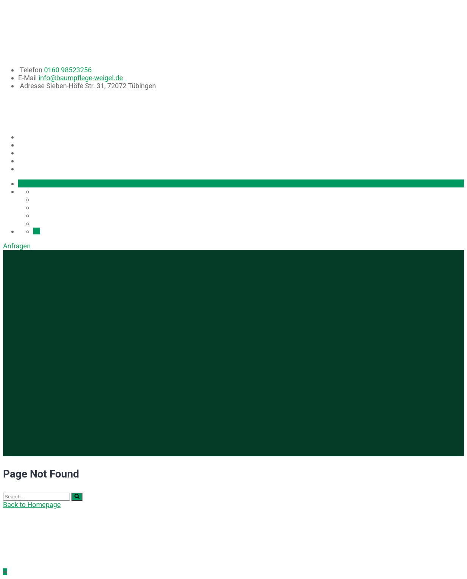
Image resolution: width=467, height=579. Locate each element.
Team (32, 161)
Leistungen (42, 145)
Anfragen (17, 246)
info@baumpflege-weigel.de (81, 78)
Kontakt (37, 169)
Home (32, 137)
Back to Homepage (32, 505)
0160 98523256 (68, 70)
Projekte (39, 153)
